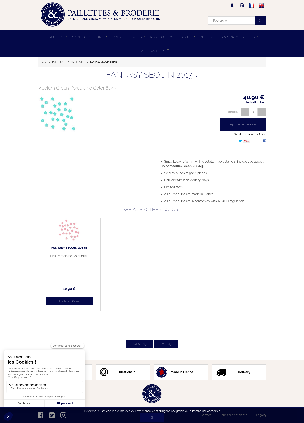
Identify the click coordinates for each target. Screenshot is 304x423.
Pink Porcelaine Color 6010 (65, 256)
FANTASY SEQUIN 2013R (152, 75)
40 (64, 289)
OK (152, 417)
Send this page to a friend (250, 134)
